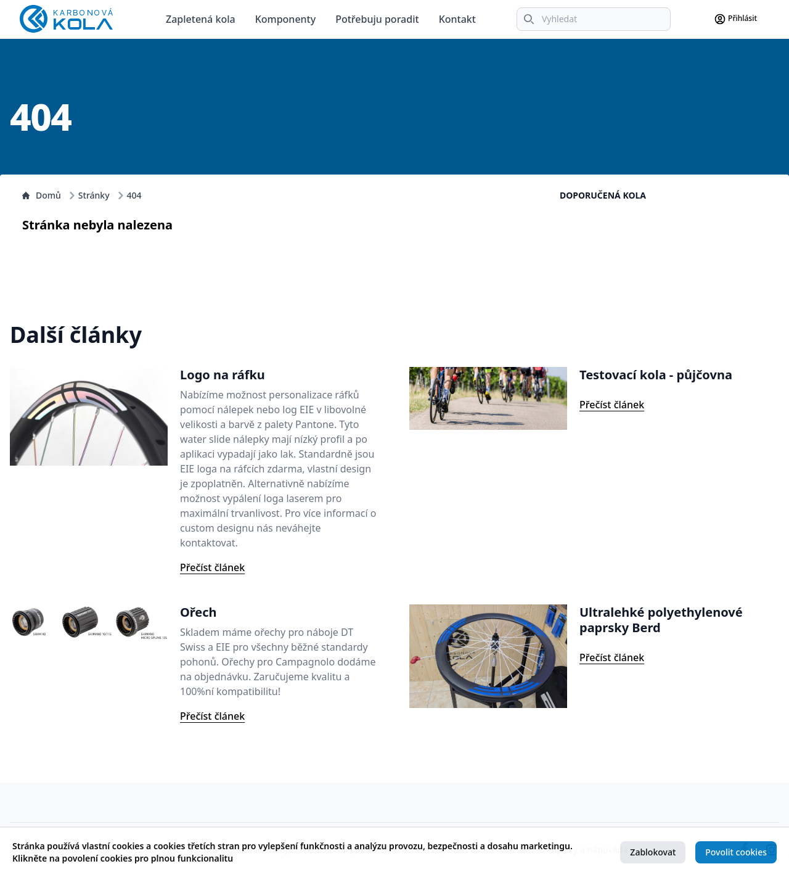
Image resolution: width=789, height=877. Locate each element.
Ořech (198, 612)
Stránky (94, 195)
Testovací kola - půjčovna (655, 374)
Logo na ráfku (222, 374)
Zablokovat (653, 852)
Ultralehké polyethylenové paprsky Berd (661, 620)
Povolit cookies (736, 852)
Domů (41, 195)
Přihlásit (735, 19)
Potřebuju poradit (377, 19)
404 (134, 195)
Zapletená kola (200, 19)
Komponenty (285, 19)
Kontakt (457, 19)
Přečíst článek (212, 567)
